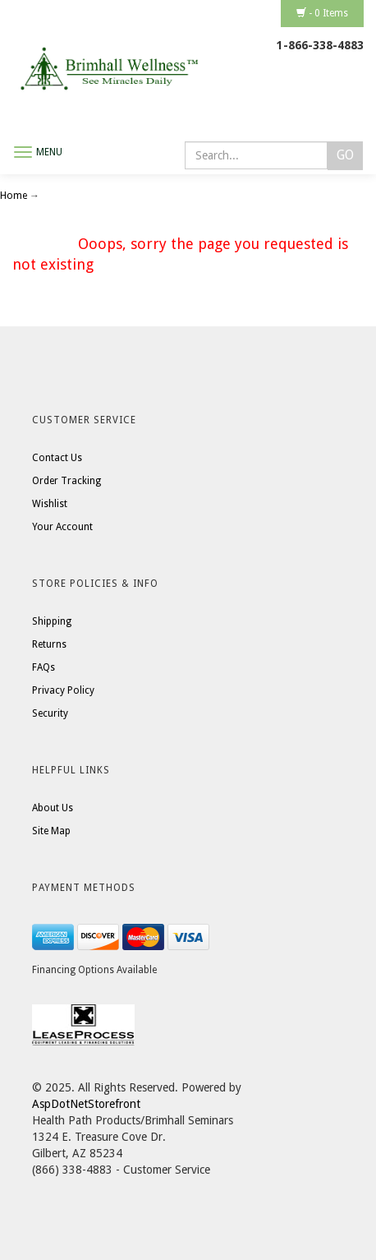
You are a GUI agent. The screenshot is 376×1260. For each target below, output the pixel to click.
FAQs (43, 667)
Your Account (62, 527)
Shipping (51, 621)
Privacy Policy (63, 690)
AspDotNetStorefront (86, 1103)
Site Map (51, 831)
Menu (49, 152)
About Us (52, 808)
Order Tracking (66, 481)
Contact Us (57, 458)
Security (50, 713)
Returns (49, 644)
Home (15, 195)
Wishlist (49, 504)
